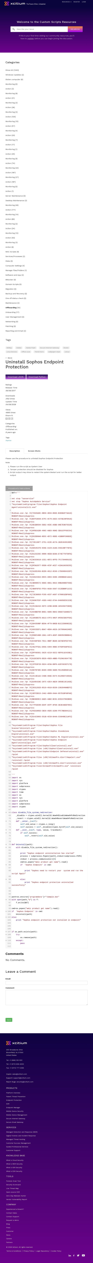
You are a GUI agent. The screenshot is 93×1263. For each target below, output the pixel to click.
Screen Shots (34, 451)
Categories (12, 62)
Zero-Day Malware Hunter (16, 1196)
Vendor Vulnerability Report (16, 1199)
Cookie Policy (56, 1251)
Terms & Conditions (13, 1251)
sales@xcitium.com (19, 1074)
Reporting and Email (14, 331)
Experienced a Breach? (15, 1209)
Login (84, 2)
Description (15, 451)
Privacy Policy (28, 1251)
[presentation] (23, 1011)
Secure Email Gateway (14, 1122)
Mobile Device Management (16, 1115)
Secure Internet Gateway (49, 348)
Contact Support (12, 1216)
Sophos (8, 440)
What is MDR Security (14, 1164)
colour (67, 352)
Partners (9, 1242)
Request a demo (12, 1220)
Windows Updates (13, 75)
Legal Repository (42, 1251)
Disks (8, 261)
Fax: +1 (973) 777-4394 (15, 1068)
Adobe (18, 348)
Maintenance (11, 303)
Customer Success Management (18, 1143)
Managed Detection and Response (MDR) (21, 1132)
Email (8, 979)
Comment (10, 988)
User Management (14, 317)
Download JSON (16, 377)
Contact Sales (11, 1213)
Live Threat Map (12, 1188)
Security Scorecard (13, 1185)
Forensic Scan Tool (13, 1181)
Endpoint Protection (14, 1100)
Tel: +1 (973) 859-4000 (15, 1064)
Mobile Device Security (14, 1111)
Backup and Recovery (15, 294)
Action (8, 89)
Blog (8, 1224)
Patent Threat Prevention (15, 1096)
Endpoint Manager (13, 1107)
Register (77, 2)
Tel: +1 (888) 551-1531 (14, 1060)
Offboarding (11, 308)
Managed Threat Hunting (15, 1139)
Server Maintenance (14, 196)
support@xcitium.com (21, 1078)
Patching (9, 326)
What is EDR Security (14, 1171)
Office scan (26, 352)
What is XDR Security (14, 1167)
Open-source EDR (13, 1192)
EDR (7, 1104)
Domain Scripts (12, 284)
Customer (10, 1231)
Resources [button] (66, 2)
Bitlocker (9, 280)
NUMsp (9, 348)
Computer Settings (14, 266)
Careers (9, 1238)
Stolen (66, 348)
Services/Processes (14, 256)
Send (9, 1020)
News (8, 1235)
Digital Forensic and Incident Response (21, 1136)
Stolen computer (13, 80)
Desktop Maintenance (15, 201)
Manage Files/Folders (15, 270)
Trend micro (39, 352)
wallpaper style (54, 352)
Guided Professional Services (17, 1147)
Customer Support (13, 1150)
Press (8, 1227)
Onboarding (11, 312)
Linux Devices (12, 352)
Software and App (13, 275)
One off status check (14, 298)
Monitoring (10, 84)
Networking (10, 322)
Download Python (37, 377)
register (30, 38)
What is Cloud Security (14, 1160)
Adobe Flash (30, 348)
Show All (9, 70)
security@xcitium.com (25, 1082)
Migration (10, 289)
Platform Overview (13, 1093)
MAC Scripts (11, 252)
